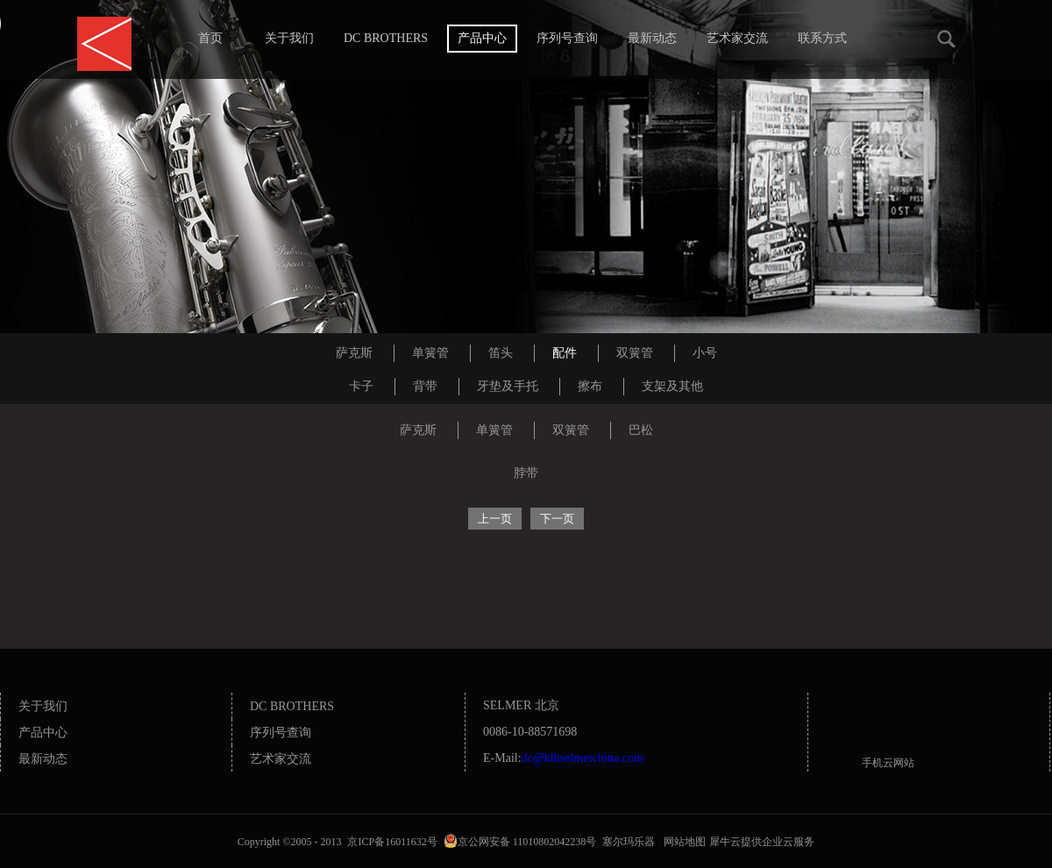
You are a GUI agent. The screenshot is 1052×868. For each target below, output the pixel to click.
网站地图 (682, 842)
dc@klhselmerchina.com (582, 758)
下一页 (557, 518)
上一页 (495, 518)
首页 (210, 38)
